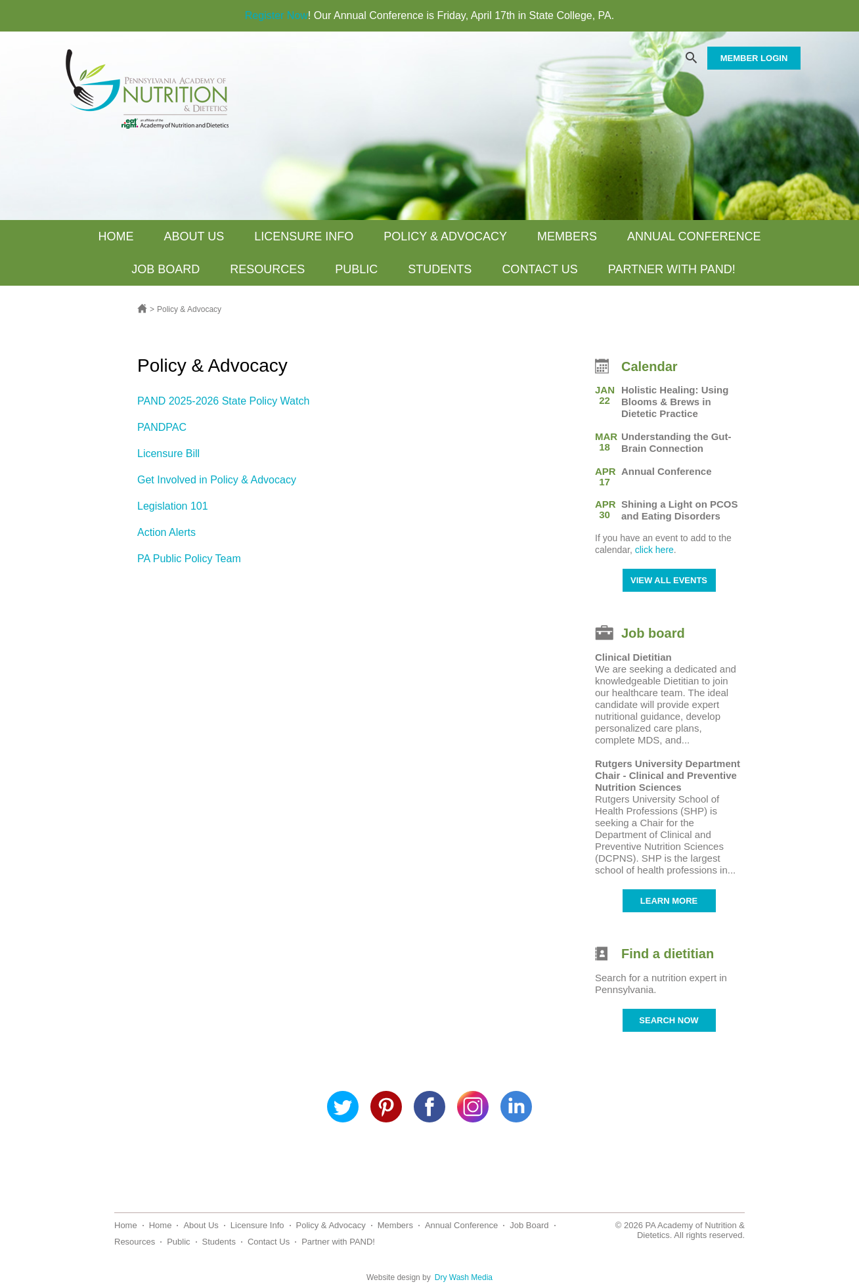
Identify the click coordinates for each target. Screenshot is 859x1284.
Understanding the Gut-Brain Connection (676, 442)
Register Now (276, 15)
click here (654, 549)
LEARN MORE (668, 901)
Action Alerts (166, 532)
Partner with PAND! (672, 269)
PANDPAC (162, 427)
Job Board (165, 269)
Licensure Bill (168, 453)
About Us (194, 236)
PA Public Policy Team (189, 558)
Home (116, 236)
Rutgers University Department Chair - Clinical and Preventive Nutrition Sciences (667, 775)
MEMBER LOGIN (754, 58)
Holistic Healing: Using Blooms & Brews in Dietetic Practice (674, 401)
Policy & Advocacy (445, 236)
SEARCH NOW (668, 1020)
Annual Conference (693, 236)
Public (356, 269)
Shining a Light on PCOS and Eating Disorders (679, 509)
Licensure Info (303, 236)
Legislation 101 (172, 506)
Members (567, 236)
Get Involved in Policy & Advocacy (216, 479)
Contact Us (539, 269)
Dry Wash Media (464, 1277)
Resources (267, 269)
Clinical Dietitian (633, 657)
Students (440, 269)
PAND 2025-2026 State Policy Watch (223, 401)
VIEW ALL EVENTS (668, 580)
